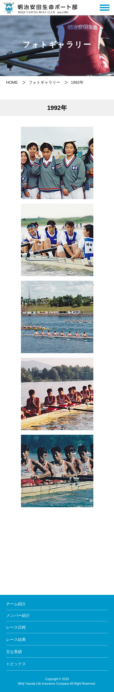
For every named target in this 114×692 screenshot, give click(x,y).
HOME (12, 82)
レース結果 (16, 639)
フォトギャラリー (44, 82)
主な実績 (14, 651)
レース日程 (16, 627)
